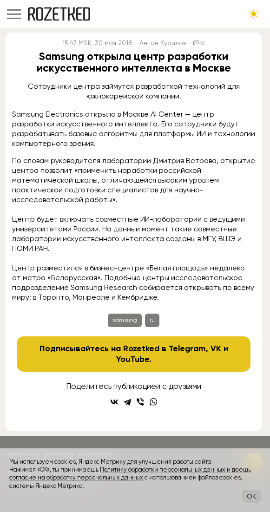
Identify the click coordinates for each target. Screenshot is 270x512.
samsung (124, 320)
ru (152, 320)
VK (216, 348)
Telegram (187, 348)
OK (251, 496)
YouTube (132, 359)
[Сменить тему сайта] (253, 14)
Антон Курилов (162, 42)
